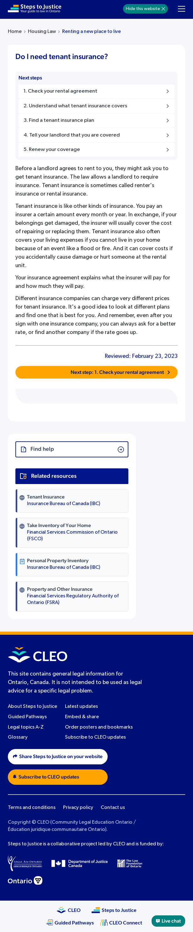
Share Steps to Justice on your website (58, 756)
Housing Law (42, 31)
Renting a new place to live (91, 31)
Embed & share (82, 716)
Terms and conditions (32, 807)
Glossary (18, 737)
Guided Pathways (27, 716)
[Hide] (163, 9)
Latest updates (81, 706)
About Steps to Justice (32, 706)
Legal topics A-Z (26, 727)
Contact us (113, 807)
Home (15, 31)
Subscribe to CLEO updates (95, 737)
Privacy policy (78, 807)
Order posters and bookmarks (99, 727)
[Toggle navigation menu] (181, 8)
